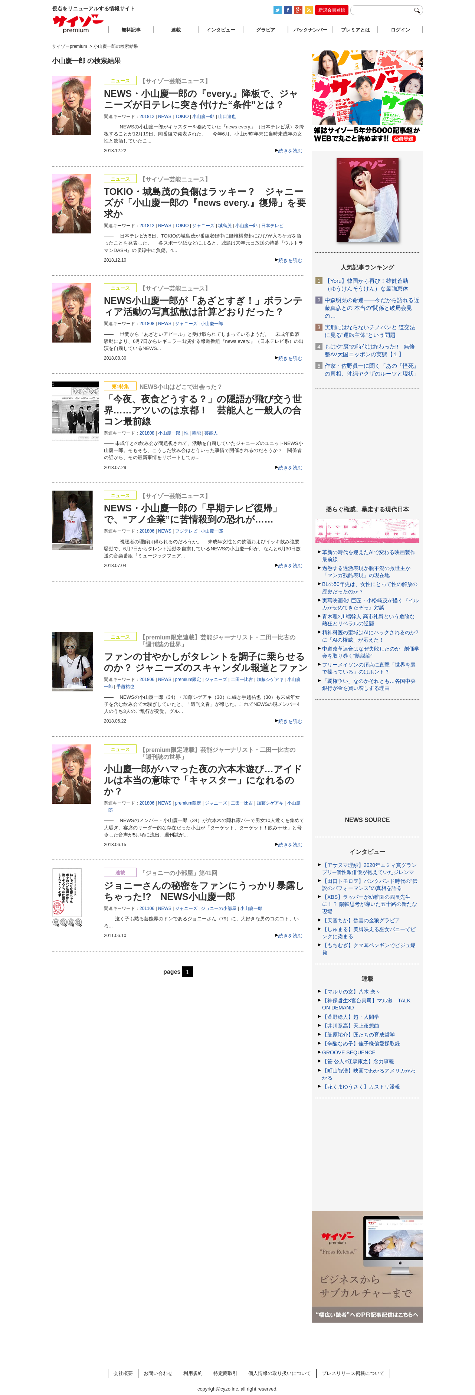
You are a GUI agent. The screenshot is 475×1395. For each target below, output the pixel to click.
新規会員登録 (331, 10)
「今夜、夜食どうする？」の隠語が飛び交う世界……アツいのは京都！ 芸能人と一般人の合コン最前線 (203, 410)
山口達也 (227, 116)
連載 (176, 30)
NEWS (164, 116)
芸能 (196, 433)
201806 (147, 531)
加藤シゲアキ (270, 679)
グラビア (265, 30)
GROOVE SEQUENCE (349, 1052)
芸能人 (211, 433)
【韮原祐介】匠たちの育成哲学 (358, 1035)
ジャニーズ (203, 225)
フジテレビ (186, 531)
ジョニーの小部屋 (218, 908)
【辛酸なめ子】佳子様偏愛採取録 (361, 1044)
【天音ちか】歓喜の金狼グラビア (361, 920)
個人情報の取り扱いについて (279, 1373)
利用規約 (193, 1373)
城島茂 (225, 225)
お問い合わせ (158, 1373)
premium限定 (188, 679)
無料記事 (131, 30)
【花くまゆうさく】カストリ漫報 (361, 1087)
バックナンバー (310, 30)
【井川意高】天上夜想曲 (350, 1026)
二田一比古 (242, 679)
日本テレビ (272, 225)
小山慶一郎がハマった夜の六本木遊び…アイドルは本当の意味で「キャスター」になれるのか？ (203, 780)
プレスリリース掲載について (353, 1373)
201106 (147, 908)
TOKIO (182, 116)
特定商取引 (225, 1373)
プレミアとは (355, 30)
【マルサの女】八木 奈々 (351, 992)
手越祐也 (125, 686)
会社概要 (123, 1373)
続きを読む (290, 151)
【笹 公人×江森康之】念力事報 (358, 1061)
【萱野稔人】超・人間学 (350, 1017)
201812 (147, 116)
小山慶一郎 (203, 116)
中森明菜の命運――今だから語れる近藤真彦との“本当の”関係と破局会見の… (372, 308)
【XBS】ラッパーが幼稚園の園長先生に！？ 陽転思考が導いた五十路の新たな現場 (369, 904)
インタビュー (220, 30)
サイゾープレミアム (78, 23)
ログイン (400, 30)
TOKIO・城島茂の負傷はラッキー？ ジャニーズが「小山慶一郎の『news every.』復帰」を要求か (205, 202)
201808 (147, 323)
